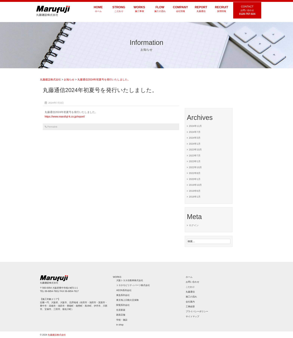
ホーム (189, 277)
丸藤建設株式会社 (57, 335)
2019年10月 (195, 184)
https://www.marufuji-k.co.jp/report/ (65, 116)
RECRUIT (221, 9)
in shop (120, 324)
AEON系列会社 (124, 290)
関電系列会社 (123, 305)
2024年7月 (195, 132)
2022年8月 (195, 173)
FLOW (160, 9)
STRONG (119, 9)
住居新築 (120, 310)
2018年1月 (195, 196)
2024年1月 (195, 143)
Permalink (52, 127)
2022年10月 (195, 167)
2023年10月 (195, 149)
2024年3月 (195, 137)
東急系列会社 (123, 295)
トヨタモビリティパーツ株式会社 (133, 285)
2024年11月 (195, 126)
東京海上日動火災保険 (127, 300)
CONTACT (247, 10)
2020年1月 (195, 179)
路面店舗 (120, 314)
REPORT (201, 9)
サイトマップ (192, 316)
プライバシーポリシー (197, 311)
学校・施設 (121, 320)
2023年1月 (195, 161)
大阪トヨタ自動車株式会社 (129, 280)
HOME (98, 9)
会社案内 (190, 301)
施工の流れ (191, 296)
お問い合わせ (192, 282)
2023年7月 (195, 155)
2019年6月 (195, 190)
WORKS (139, 9)
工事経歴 (190, 306)
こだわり (190, 287)
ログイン (194, 225)
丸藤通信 (190, 291)
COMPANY (180, 9)
